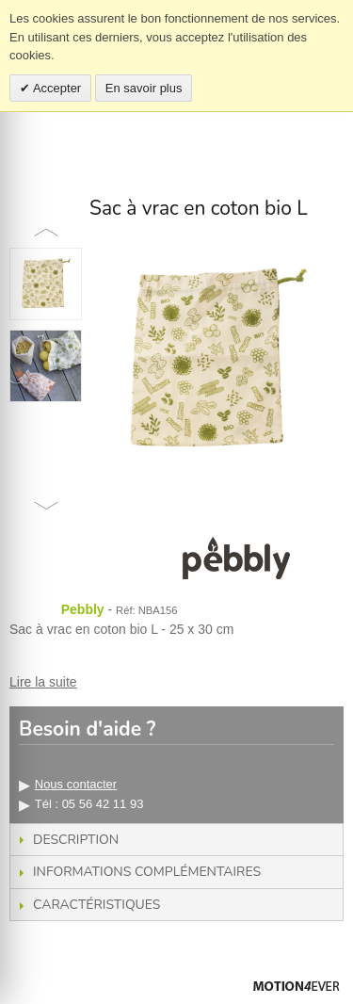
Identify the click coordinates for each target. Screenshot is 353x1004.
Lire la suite (43, 681)
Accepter (55, 88)
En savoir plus (144, 88)
